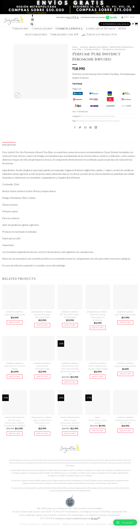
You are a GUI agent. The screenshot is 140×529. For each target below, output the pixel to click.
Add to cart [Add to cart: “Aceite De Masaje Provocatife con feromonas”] (97, 328)
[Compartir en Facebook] (74, 127)
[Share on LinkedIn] (95, 127)
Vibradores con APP (64, 34)
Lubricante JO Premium (14, 314)
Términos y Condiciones (29, 524)
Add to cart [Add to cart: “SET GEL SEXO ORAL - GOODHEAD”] (70, 325)
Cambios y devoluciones (96, 524)
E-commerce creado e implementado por (76, 518)
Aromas (89, 121)
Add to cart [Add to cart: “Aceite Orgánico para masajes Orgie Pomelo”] (97, 376)
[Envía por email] (85, 127)
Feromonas (115, 121)
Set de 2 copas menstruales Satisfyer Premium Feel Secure (70, 423)
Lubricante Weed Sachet (125, 366)
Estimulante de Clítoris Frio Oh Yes (125, 421)
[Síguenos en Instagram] (32, 20)
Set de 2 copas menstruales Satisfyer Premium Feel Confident (14, 423)
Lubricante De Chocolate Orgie (42, 367)
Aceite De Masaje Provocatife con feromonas (97, 317)
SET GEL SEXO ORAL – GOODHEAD (70, 315)
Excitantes (106, 121)
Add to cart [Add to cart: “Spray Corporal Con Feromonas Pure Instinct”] (42, 433)
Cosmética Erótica (69, 28)
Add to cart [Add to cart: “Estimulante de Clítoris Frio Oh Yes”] (125, 430)
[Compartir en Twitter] (80, 127)
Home (74, 47)
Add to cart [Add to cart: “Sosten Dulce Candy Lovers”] (97, 430)
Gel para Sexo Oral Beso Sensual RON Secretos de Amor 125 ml (70, 370)
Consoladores (42, 28)
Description (9, 145)
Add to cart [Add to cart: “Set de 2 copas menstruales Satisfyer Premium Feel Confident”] (14, 433)
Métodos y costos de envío (73, 524)
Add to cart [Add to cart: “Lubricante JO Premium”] (14, 322)
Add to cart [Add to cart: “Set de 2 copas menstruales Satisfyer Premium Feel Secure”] (70, 433)
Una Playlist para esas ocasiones (99, 17)
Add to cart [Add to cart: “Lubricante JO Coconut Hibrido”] (14, 376)
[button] (125, 522)
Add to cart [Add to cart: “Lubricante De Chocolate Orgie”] (42, 376)
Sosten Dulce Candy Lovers (98, 421)
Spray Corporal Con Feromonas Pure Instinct (42, 423)
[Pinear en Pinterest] (90, 127)
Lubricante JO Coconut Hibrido (14, 367)
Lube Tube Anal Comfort (125, 314)
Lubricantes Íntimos (100, 28)
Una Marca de (67, 17)
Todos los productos (99, 34)
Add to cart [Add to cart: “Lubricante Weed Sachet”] (125, 374)
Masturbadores (36, 34)
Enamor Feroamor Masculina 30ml (42, 315)
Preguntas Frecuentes (51, 524)
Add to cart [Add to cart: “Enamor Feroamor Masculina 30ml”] (42, 325)
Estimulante (97, 121)
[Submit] (31, 24)
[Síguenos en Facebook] (32, 16)
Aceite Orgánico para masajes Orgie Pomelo (98, 367)
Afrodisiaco (80, 121)
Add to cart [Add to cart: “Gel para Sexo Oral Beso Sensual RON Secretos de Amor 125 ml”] (70, 382)
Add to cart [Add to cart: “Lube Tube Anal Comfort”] (125, 322)
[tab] (9, 145)
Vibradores (20, 28)
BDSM (122, 28)
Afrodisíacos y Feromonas (114, 49)
